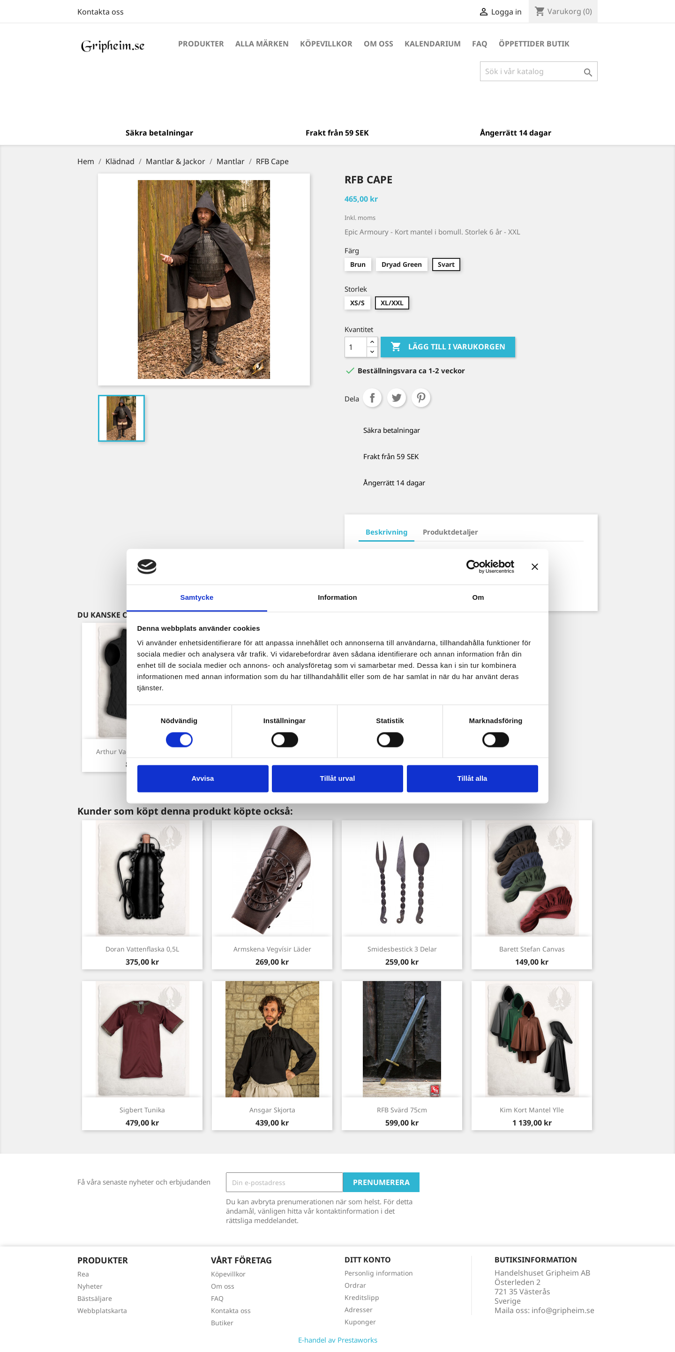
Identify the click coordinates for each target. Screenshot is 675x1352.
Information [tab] (337, 598)
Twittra (396, 397)
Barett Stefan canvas (532, 948)
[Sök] (539, 71)
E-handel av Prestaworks (337, 1339)
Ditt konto (368, 1259)
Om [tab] (478, 598)
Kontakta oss (100, 12)
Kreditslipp (362, 1297)
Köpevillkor (326, 43)
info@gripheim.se (563, 1310)
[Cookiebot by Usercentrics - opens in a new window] (473, 566)
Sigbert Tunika (142, 1109)
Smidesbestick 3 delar (402, 948)
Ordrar (355, 1285)
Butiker (222, 1322)
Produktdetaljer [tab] (450, 531)
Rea (83, 1273)
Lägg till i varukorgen (447, 347)
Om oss (378, 43)
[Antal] (356, 347)
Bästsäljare (94, 1298)
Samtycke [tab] (197, 598)
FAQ (480, 43)
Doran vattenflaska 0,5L (142, 948)
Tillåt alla (473, 779)
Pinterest (421, 397)
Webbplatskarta (102, 1310)
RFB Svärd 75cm (402, 1109)
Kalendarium (433, 43)
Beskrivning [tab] (386, 531)
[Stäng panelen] (535, 566)
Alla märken (262, 43)
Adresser (359, 1309)
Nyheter (90, 1286)
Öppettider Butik (534, 43)
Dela (372, 397)
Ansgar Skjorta (272, 1109)
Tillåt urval (337, 779)
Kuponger (360, 1321)
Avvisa (203, 779)
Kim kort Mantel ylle (532, 1109)
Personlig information (379, 1273)
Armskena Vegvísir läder (272, 948)
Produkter (201, 43)
